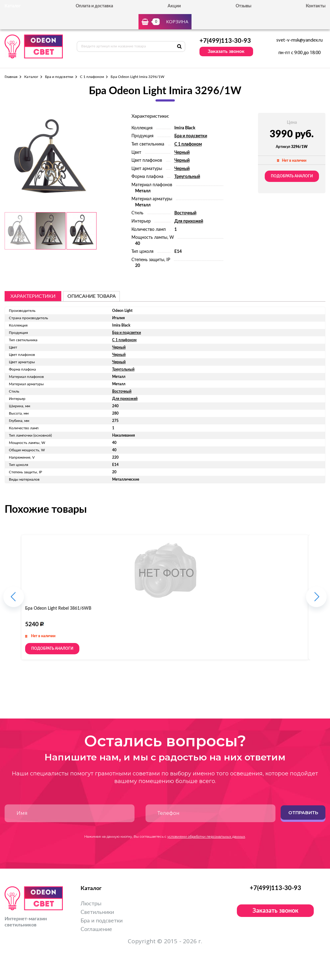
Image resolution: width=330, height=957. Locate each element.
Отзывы (243, 6)
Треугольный (187, 177)
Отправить (303, 812)
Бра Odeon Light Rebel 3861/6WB (58, 608)
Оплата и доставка (94, 6)
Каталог (31, 77)
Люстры (91, 904)
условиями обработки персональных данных (206, 836)
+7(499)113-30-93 (225, 41)
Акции (174, 6)
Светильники (97, 912)
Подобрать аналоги (292, 176)
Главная (11, 77)
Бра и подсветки (59, 77)
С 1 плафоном (92, 77)
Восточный (185, 213)
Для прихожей (188, 221)
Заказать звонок (226, 51)
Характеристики (32, 296)
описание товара (91, 296)
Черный (182, 152)
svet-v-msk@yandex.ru (299, 40)
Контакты (315, 6)
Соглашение (96, 929)
